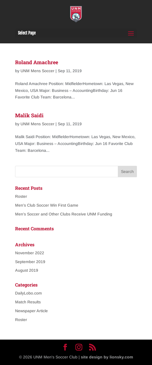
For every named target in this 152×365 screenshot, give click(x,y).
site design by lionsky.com (107, 357)
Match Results (28, 302)
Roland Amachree (36, 62)
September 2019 (30, 261)
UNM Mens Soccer (37, 70)
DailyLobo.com (28, 293)
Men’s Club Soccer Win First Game (46, 205)
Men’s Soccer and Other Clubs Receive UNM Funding (63, 214)
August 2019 (26, 270)
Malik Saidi (29, 115)
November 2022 (29, 253)
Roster (21, 196)
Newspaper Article (31, 310)
